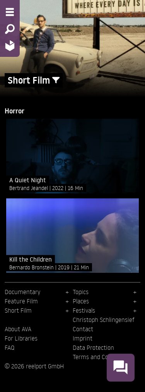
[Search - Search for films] (9, 29)
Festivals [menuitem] (84, 310)
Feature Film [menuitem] (21, 301)
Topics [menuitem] (81, 292)
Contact (83, 329)
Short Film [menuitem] (18, 310)
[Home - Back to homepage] (9, 45)
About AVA (18, 329)
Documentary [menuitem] (22, 292)
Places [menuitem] (81, 301)
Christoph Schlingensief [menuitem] (104, 320)
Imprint (82, 338)
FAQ (9, 347)
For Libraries (21, 338)
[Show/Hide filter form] (56, 80)
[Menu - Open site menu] (9, 12)
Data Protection (93, 347)
